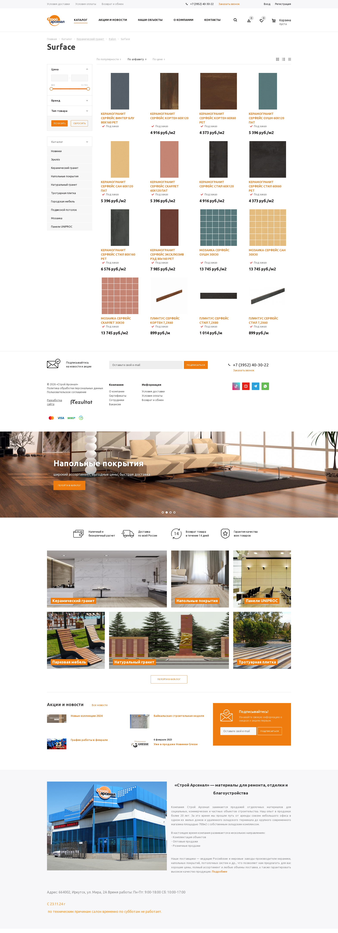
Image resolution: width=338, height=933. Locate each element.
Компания (116, 384)
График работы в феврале (89, 739)
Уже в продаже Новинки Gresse (176, 744)
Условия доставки (153, 391)
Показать (60, 123)
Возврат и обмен (153, 400)
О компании (116, 391)
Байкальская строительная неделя (179, 715)
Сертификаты (117, 395)
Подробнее (219, 871)
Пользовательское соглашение (66, 392)
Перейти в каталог (69, 485)
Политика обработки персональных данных (75, 388)
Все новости (100, 705)
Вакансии (115, 404)
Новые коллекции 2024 (86, 715)
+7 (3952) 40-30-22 (202, 3)
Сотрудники (116, 400)
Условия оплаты (152, 395)
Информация (151, 384)
